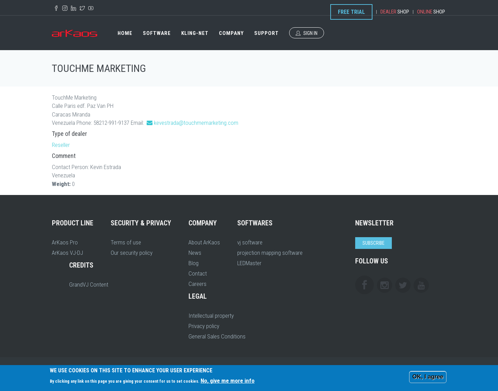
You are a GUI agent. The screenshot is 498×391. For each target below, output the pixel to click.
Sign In (306, 33)
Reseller (61, 144)
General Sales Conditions (217, 336)
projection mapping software (270, 252)
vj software (249, 242)
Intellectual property (211, 315)
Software (157, 33)
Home (125, 33)
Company (231, 33)
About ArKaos (204, 242)
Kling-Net (195, 33)
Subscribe (373, 243)
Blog (193, 263)
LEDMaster (249, 263)
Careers (197, 283)
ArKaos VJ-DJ (67, 252)
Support (266, 33)
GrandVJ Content (88, 284)
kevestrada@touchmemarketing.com (196, 122)
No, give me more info (228, 380)
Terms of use (126, 242)
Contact (197, 273)
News (194, 252)
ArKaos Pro (65, 242)
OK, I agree (427, 376)
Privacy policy (203, 326)
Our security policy (132, 252)
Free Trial (351, 12)
